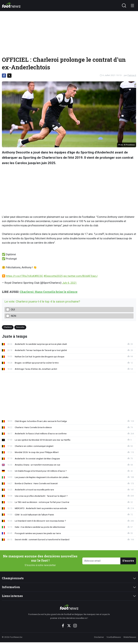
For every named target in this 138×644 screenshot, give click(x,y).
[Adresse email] (101, 561)
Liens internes (12, 596)
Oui (13, 309)
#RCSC (39, 275)
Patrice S (132, 75)
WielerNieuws (129, 637)
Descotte (20, 327)
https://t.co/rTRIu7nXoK (20, 275)
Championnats (13, 578)
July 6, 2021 (69, 282)
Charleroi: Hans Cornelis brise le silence (48, 292)
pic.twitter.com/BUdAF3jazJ (80, 275)
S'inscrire (128, 560)
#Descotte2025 (53, 275)
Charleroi (8, 327)
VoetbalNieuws (114, 637)
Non (13, 315)
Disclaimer (99, 637)
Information (11, 587)
